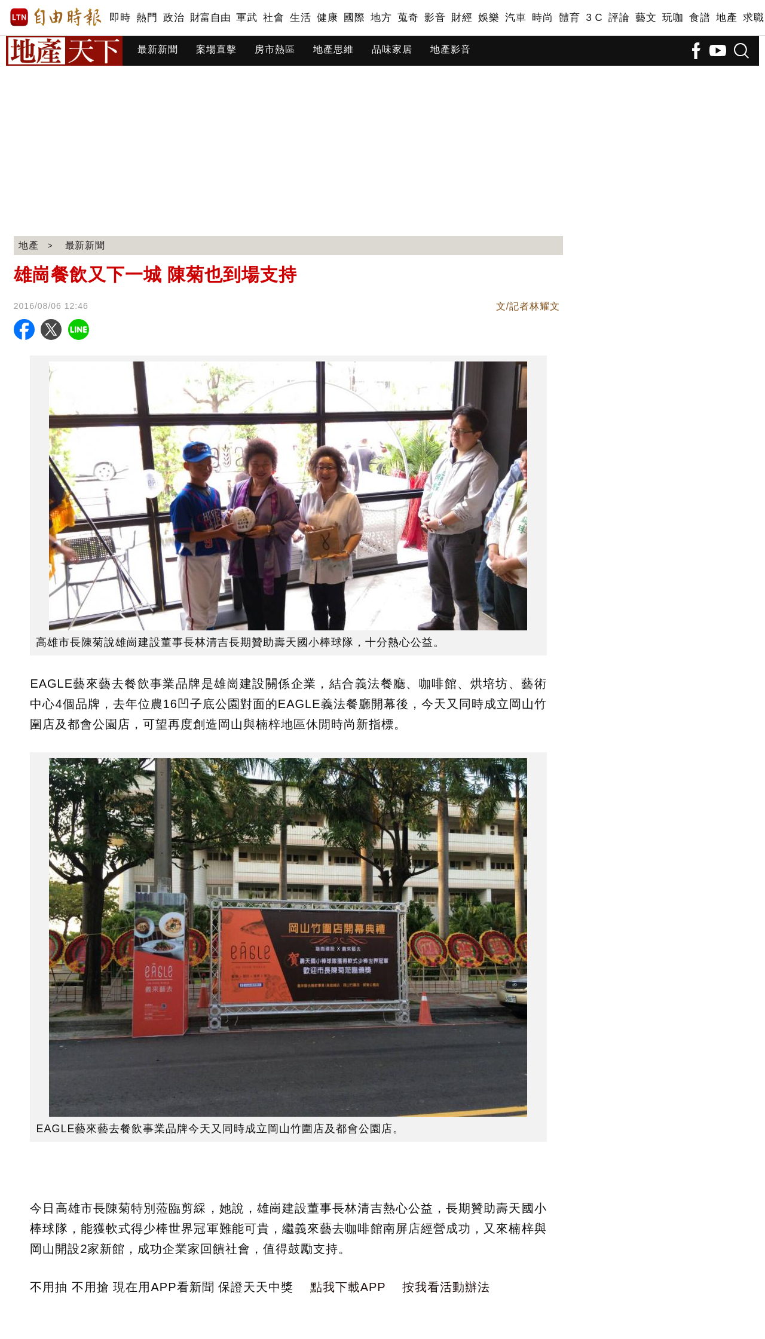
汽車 (515, 17)
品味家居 (392, 49)
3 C (594, 17)
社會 (273, 17)
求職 (753, 17)
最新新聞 (157, 49)
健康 (327, 17)
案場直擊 (216, 49)
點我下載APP (348, 1287)
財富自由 (210, 17)
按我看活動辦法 (446, 1287)
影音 (434, 17)
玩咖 (672, 17)
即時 (119, 17)
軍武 (246, 17)
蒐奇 (407, 17)
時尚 (542, 17)
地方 (381, 17)
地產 (726, 17)
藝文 (645, 17)
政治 (173, 17)
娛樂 (488, 17)
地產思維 (333, 49)
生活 (300, 17)
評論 (618, 17)
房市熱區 (275, 49)
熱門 (146, 17)
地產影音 (450, 49)
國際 (354, 17)
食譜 (699, 17)
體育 (569, 17)
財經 (461, 17)
